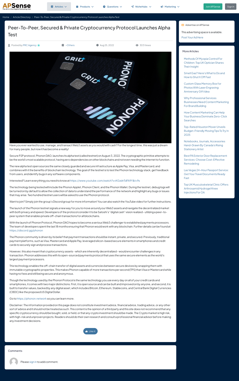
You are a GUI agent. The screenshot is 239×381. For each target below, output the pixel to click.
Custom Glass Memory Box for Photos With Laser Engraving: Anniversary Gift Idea (202, 87)
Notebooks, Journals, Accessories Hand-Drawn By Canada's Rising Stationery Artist (204, 145)
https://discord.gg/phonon (26, 230)
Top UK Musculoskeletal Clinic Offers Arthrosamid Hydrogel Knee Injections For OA (206, 188)
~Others (70, 45)
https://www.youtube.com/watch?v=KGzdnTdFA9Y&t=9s (105, 180)
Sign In (230, 6)
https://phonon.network (32, 298)
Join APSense (213, 6)
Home (6, 17)
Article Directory (22, 17)
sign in (33, 361)
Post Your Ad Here (192, 37)
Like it (90, 331)
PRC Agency (30, 45)
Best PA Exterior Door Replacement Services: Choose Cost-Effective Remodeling (205, 159)
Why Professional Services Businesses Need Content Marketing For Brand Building (206, 101)
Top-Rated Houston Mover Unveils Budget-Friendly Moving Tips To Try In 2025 (206, 130)
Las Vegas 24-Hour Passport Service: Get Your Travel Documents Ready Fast (206, 174)
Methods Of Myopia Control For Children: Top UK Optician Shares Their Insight (204, 62)
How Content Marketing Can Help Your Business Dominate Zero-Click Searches (205, 116)
